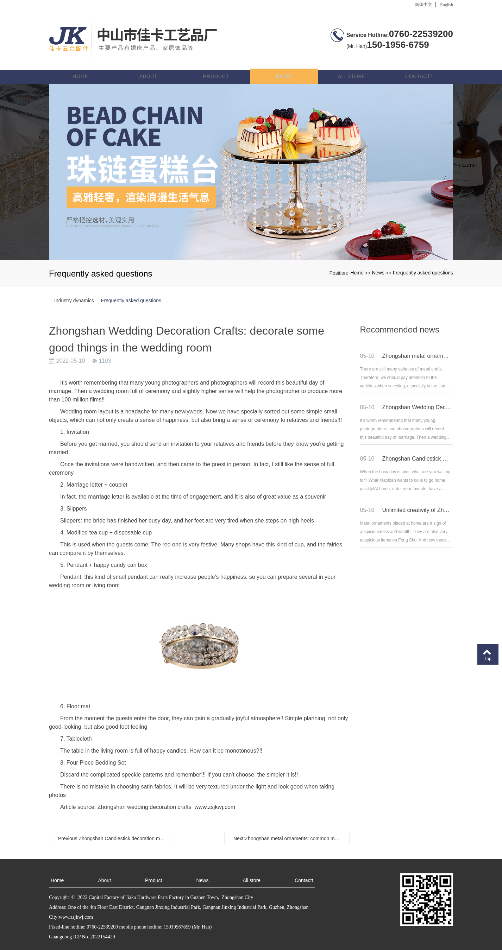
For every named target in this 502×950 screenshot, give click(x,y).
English (446, 4)
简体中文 (423, 4)
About (150, 65)
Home (82, 65)
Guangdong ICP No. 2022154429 (82, 926)
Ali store (352, 65)
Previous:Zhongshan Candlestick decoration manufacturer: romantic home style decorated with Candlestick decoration (113, 827)
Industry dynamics (74, 289)
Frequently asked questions (423, 262)
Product (217, 65)
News (285, 65)
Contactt (419, 65)
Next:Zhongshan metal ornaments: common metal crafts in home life (288, 827)
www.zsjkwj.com (215, 796)
